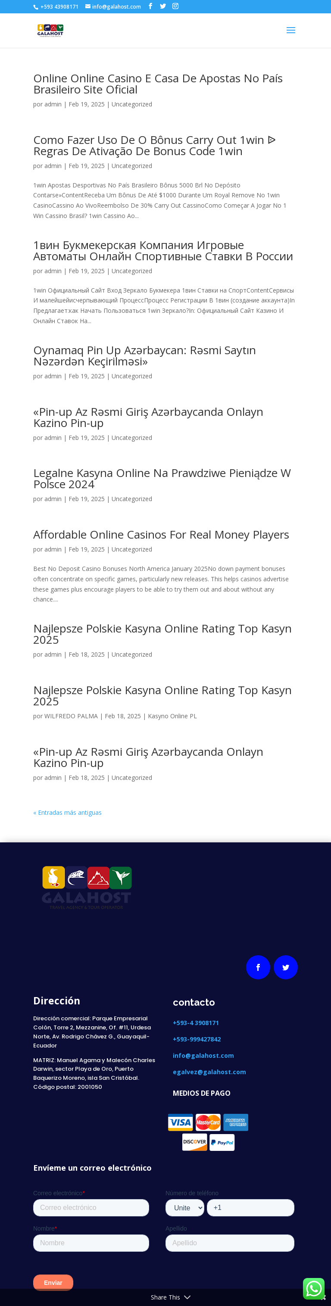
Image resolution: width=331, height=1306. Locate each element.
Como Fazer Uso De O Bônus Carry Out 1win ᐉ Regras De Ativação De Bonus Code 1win (154, 145)
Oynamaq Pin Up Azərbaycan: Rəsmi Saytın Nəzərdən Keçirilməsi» (144, 355)
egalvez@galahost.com (209, 1072)
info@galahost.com (203, 1055)
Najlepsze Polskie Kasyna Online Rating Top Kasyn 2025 (162, 633)
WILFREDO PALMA (71, 716)
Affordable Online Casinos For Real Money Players (161, 534)
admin (53, 104)
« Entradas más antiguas (67, 812)
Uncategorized (132, 104)
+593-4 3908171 (197, 1023)
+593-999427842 (197, 1039)
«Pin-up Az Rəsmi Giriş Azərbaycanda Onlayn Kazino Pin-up (148, 417)
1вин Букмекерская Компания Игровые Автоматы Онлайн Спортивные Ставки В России (163, 250)
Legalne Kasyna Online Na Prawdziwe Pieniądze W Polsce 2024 (162, 478)
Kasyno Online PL (172, 716)
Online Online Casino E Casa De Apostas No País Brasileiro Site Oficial (158, 83)
